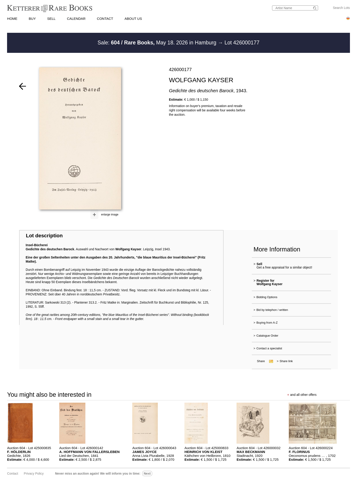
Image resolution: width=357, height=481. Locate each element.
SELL (51, 18)
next (147, 473)
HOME (12, 18)
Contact (12, 473)
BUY (32, 18)
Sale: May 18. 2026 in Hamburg (158, 43)
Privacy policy (34, 473)
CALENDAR (76, 18)
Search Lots (341, 8)
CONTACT (105, 18)
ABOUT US (133, 18)
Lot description (44, 235)
